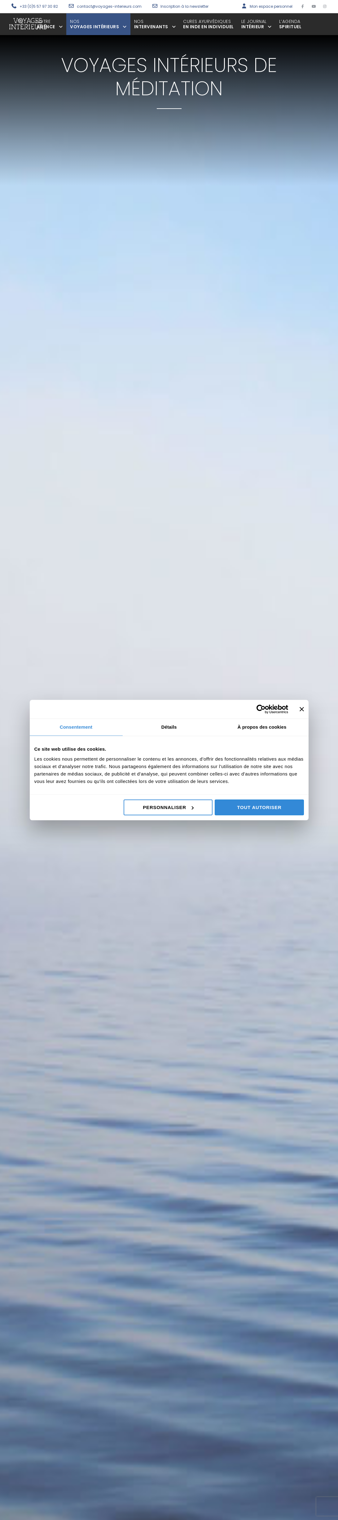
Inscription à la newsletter (184, 6)
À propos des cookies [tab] (262, 727)
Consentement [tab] (76, 727)
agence (50, 24)
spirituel (290, 24)
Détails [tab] (169, 727)
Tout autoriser (259, 807)
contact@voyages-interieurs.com (110, 6)
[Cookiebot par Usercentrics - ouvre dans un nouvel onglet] (261, 709)
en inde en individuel (208, 24)
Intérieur (256, 24)
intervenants (155, 24)
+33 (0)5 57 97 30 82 (39, 6)
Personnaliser (168, 807)
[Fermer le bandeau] (302, 709)
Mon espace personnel (271, 6)
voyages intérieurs (98, 24)
